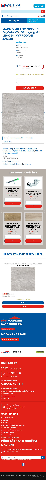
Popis (6, 138)
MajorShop (38, 475)
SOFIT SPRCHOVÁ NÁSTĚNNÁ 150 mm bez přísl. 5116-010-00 (33, 193)
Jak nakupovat (8, 393)
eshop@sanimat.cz (11, 380)
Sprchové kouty (8, 432)
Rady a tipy (6, 398)
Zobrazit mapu (8, 329)
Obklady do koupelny (17, 164)
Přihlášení (5, 16)
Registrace (14, 16)
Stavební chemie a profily (11, 437)
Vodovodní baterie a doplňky (13, 430)
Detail (23, 302)
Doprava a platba (9, 396)
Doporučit (29, 138)
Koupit (23, 306)
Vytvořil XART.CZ (38, 477)
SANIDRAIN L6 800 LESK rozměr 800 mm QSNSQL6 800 (12, 190)
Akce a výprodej (8, 418)
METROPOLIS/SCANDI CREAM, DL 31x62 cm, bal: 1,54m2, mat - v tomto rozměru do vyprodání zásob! (33, 226)
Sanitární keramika (9, 427)
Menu (39, 6)
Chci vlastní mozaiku (10, 339)
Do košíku (29, 88)
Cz (39, 16)
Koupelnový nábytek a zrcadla (13, 425)
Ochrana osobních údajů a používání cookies (18, 391)
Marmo (28, 164)
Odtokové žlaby (8, 435)
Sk (41, 16)
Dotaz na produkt (16, 138)
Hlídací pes (7, 142)
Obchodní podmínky (10, 388)
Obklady (5, 164)
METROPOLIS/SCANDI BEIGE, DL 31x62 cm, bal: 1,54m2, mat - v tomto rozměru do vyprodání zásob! (12, 226)
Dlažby (5, 422)
